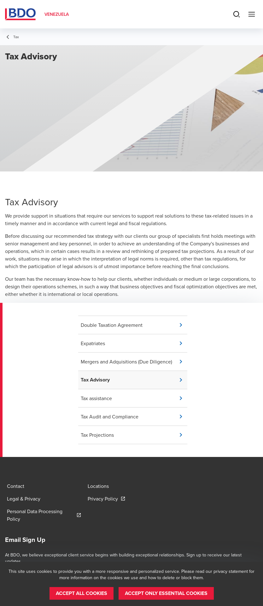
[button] (134, 325)
